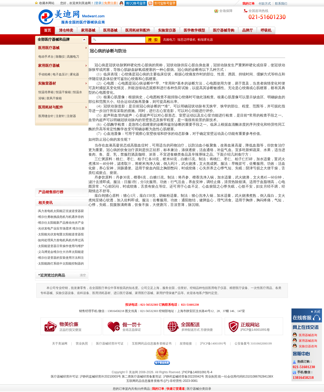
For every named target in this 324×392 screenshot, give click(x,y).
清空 (83, 275)
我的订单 (248, 3)
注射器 (71, 116)
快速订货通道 (175, 388)
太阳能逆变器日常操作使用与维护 (61, 246)
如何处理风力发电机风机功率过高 (61, 240)
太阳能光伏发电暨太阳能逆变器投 (61, 234)
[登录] (99, 3)
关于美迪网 (59, 343)
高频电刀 (73, 56)
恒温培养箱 (46, 92)
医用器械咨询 (308, 335)
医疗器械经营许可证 (110, 343)
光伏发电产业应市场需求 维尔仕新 (61, 228)
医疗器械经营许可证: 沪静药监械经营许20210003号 (86, 376)
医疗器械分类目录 (199, 388)
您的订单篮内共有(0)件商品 (131, 388)
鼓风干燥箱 (54, 98)
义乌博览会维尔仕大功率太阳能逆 (61, 252)
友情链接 (186, 343)
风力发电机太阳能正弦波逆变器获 (61, 211)
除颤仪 (60, 56)
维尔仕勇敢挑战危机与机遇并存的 (61, 217)
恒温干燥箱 (63, 92)
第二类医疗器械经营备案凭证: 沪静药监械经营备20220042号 (163, 376)
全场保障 (226, 11)
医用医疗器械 (48, 48)
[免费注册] (110, 3)
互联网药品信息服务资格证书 (152, 343)
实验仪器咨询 (308, 346)
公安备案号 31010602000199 (253, 343)
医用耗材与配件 (50, 107)
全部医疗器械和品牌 (54, 39)
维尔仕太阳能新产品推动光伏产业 (61, 222)
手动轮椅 (44, 74)
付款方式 (265, 3)
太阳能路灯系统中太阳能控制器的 (61, 263)
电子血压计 (60, 74)
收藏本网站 (46, 3)
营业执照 (82, 343)
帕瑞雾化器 (205, 39)
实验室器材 (47, 83)
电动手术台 (46, 56)
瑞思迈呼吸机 (186, 39)
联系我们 (281, 3)
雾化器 (74, 74)
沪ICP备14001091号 (213, 343)
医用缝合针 (46, 116)
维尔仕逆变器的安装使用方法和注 (61, 257)
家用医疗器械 (48, 66)
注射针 (60, 116)
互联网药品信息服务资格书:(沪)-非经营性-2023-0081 (162, 381)
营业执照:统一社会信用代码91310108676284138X (239, 376)
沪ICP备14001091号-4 (197, 372)
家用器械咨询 (308, 340)
